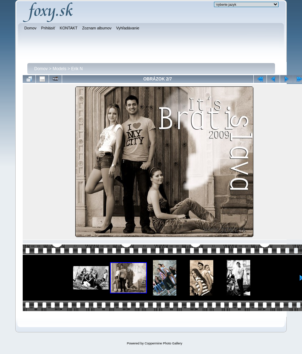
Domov (41, 68)
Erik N (77, 68)
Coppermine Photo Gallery (163, 343)
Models (59, 68)
